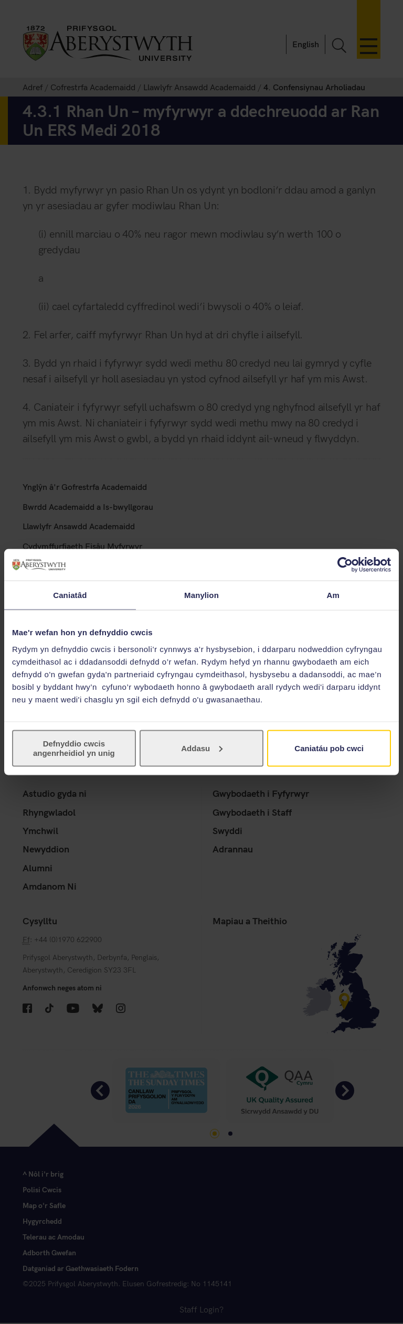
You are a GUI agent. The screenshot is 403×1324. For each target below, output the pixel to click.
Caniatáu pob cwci (329, 747)
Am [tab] (332, 595)
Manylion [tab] (201, 595)
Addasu (201, 747)
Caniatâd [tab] (70, 595)
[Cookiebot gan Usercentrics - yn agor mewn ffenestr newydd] (345, 565)
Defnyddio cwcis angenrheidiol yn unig (74, 748)
